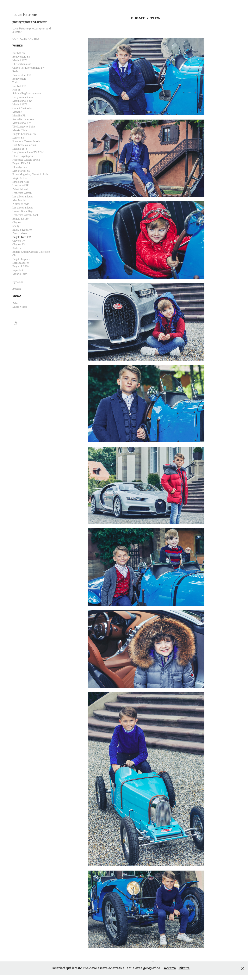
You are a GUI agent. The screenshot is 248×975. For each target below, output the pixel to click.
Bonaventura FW (21, 75)
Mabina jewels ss (21, 122)
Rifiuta (184, 968)
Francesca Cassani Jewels (26, 141)
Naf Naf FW (19, 86)
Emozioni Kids (20, 181)
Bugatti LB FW (20, 266)
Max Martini (19, 200)
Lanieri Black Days (23, 211)
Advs (15, 303)
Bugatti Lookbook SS (24, 134)
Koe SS (16, 89)
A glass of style (20, 203)
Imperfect (17, 270)
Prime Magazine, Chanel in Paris (30, 174)
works (17, 45)
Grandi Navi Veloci (23, 108)
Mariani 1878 (19, 60)
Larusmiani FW (20, 262)
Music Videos (19, 306)
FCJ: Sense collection (24, 145)
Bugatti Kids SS (21, 163)
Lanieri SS (18, 137)
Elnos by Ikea (19, 167)
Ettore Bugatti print (23, 156)
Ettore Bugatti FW (22, 229)
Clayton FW (19, 240)
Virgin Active (19, 178)
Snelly (15, 226)
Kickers (16, 248)
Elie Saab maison (21, 64)
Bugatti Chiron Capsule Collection (31, 251)
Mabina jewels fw (22, 100)
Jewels (16, 288)
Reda (15, 71)
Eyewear (17, 282)
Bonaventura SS (21, 56)
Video (16, 295)
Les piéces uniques (22, 207)
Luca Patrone (25, 14)
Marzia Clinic (19, 130)
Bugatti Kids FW (21, 237)
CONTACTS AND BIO (25, 38)
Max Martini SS (21, 170)
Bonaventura (19, 78)
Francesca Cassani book (25, 215)
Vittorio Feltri (19, 273)
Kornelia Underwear (23, 119)
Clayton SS (18, 244)
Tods (15, 82)
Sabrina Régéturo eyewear (26, 93)
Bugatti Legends (21, 259)
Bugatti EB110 (20, 218)
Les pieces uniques (22, 97)
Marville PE (19, 115)
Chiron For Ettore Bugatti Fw (28, 67)
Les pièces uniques (22, 196)
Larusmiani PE (20, 185)
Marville (17, 111)
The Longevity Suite (23, 126)
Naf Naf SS (18, 53)
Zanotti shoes (19, 233)
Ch (14, 255)
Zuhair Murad (20, 189)
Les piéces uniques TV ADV (27, 152)
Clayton (16, 222)
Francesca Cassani (22, 192)
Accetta (170, 968)
